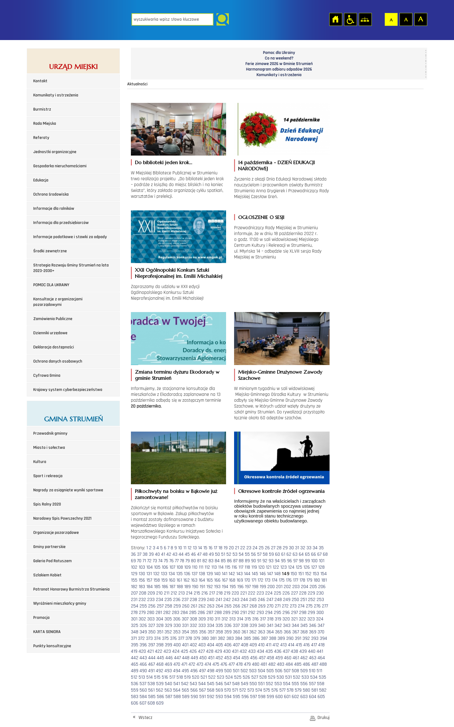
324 (319, 619)
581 (314, 690)
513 (142, 677)
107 (172, 567)
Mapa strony (365, 19)
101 (321, 561)
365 (278, 632)
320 (286, 619)
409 (253, 645)
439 (303, 651)
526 (246, 677)
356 (202, 632)
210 (159, 593)
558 (320, 683)
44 (181, 554)
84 (217, 561)
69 (133, 561)
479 (247, 664)
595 (236, 696)
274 (301, 606)
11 (184, 548)
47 (199, 554)
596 (245, 696)
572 (242, 690)
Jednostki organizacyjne (54, 152)
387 (264, 638)
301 (134, 619)
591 (202, 696)
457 (262, 658)
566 (194, 690)
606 (134, 703)
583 (134, 696)
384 (238, 638)
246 (261, 599)
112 (207, 567)
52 (228, 554)
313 (232, 619)
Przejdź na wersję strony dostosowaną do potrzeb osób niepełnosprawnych (350, 19)
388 (272, 638)
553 (278, 683)
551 (261, 683)
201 (279, 586)
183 (142, 586)
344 (295, 625)
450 (203, 658)
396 (143, 645)
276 (317, 606)
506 (278, 671)
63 (295, 554)
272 (285, 606)
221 (243, 593)
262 (202, 606)
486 (306, 664)
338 (244, 625)
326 (143, 625)
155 (134, 580)
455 (245, 658)
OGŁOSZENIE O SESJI (261, 217)
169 (240, 580)
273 (293, 606)
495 (185, 671)
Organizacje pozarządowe (56, 532)
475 (216, 664)
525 (237, 677)
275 (309, 606)
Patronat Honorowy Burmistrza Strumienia (71, 589)
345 (304, 625)
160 (172, 580)
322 (302, 619)
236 (176, 599)
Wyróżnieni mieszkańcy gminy (59, 603)
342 (278, 625)
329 (168, 625)
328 (160, 625)
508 (295, 671)
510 (312, 671)
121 (268, 567)
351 (160, 632)
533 (305, 677)
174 (275, 580)
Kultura (39, 462)
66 (313, 554)
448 (185, 658)
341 (270, 625)
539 (160, 683)
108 (179, 567)
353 (176, 632)
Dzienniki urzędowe (50, 333)
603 (304, 696)
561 (151, 690)
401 (185, 645)
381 (213, 638)
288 (218, 612)
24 (255, 548)
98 (301, 561)
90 (253, 561)
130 (142, 574)
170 (247, 580)
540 (168, 683)
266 (236, 606)
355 (194, 632)
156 (142, 580)
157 (149, 580)
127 (314, 567)
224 (269, 593)
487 (314, 664)
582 (322, 690)
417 (314, 645)
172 (260, 580)
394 (323, 638)
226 (286, 593)
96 (289, 561)
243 (235, 599)
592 (210, 696)
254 (134, 606)
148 (277, 574)
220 (235, 593)
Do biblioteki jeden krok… (163, 162)
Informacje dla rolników (53, 208)
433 (252, 651)
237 (185, 599)
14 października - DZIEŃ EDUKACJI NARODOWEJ (276, 165)
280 (150, 612)
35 (321, 548)
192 (209, 586)
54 (241, 554)
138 (202, 574)
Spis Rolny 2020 (47, 504)
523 (220, 677)
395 (134, 645)
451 (211, 658)
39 (151, 554)
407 (236, 645)
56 (253, 554)
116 (234, 567)
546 (219, 683)
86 (229, 561)
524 (229, 677)
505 (270, 671)
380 (205, 638)
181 (324, 580)
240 (210, 599)
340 (262, 625)
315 (248, 619)
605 (321, 696)
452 (219, 658)
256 (152, 606)
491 (151, 671)
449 (194, 658)
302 (142, 619)
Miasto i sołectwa (49, 447)
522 (212, 677)
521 (204, 677)
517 (172, 677)
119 (254, 567)
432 (243, 651)
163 (194, 580)
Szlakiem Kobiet (47, 575)
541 (176, 683)
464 (321, 658)
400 (177, 645)
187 (172, 586)
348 (134, 632)
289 (226, 612)
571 (235, 690)
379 (196, 638)
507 (287, 671)
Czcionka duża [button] (420, 19)
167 (225, 580)
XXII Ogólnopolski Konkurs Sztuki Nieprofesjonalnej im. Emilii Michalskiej (178, 273)
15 (205, 548)
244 (244, 599)
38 (145, 554)
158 (156, 580)
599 (270, 696)
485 (298, 664)
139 (209, 574)
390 (290, 638)
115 (227, 567)
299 (311, 612)
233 (151, 599)
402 (193, 645)
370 (321, 632)
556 (304, 683)
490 (143, 671)
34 (315, 548)
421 (150, 651)
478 (239, 664)
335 (219, 625)
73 (155, 561)
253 (320, 599)
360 (236, 632)
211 (166, 593)
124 (291, 567)
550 (253, 683)
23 (248, 548)
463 (312, 658)
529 (271, 677)
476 (224, 664)
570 (227, 690)
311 (217, 619)
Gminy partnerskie (49, 547)
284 (184, 612)
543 (193, 683)
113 (214, 567)
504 (261, 671)
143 (239, 574)
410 (261, 645)
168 (232, 580)
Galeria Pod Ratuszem (52, 561)
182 (134, 586)
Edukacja (40, 180)
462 (304, 658)
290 (235, 612)
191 (202, 586)
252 (311, 599)
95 (283, 561)
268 (253, 606)
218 (219, 593)
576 (274, 690)
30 (291, 548)
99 (307, 561)
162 (186, 580)
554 (286, 683)
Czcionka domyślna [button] (391, 19)
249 (286, 599)
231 (134, 599)
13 (195, 548)
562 (159, 690)
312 (224, 619)
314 (240, 619)
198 (255, 586)
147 (270, 574)
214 (189, 593)
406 (228, 645)
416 (306, 645)
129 (134, 574)
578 (290, 690)
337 (236, 625)
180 (317, 580)
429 (218, 651)
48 (205, 554)
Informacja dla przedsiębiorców (61, 222)
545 (210, 683)
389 (281, 638)
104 (149, 567)
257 (160, 606)
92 (264, 561)
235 (168, 599)
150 (293, 574)
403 (202, 645)
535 (322, 677)
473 (200, 664)
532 (296, 677)
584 (143, 696)
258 (168, 606)
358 (219, 632)
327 (151, 625)
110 (194, 567)
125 (299, 567)
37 (139, 554)
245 (253, 599)
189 (187, 586)
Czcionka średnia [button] (405, 19)
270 (270, 606)
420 (142, 651)
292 (251, 612)
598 (262, 696)
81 (199, 561)
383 (230, 638)
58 (265, 554)
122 (276, 567)
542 (184, 683)
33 (308, 548)
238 (193, 599)
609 (160, 703)
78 (182, 561)
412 (276, 645)
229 (311, 593)
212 (174, 593)
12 (190, 548)
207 (134, 593)
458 (270, 658)
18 (220, 548)
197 (248, 586)
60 (277, 554)
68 (325, 554)
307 (185, 619)
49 (211, 554)
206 (322, 586)
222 (251, 593)
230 (320, 593)
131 (149, 574)
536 (134, 683)
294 (269, 612)
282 (167, 612)
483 (280, 664)
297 (294, 612)
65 (307, 554)
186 (165, 586)
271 (278, 606)
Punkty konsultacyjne (52, 646)
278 (134, 612)
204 (304, 586)
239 (202, 599)
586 (160, 696)
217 (212, 593)
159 (164, 580)
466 (143, 664)
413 (283, 645)
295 (277, 612)
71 (144, 561)
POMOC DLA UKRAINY (51, 285)
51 (223, 554)
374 (157, 638)
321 (294, 619)
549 (244, 683)
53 (235, 554)
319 (278, 619)
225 (277, 593)
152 (308, 574)
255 (143, 606)
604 (312, 696)
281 (159, 612)
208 (142, 593)
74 (160, 561)
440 (311, 651)
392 (306, 638)
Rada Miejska (44, 123)
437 (286, 651)
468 (160, 664)
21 (237, 548)
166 (217, 580)
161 (179, 580)
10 (180, 548)
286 (201, 612)
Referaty (41, 137)
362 (253, 632)
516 (165, 677)
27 (273, 548)
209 (151, 593)
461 (296, 658)
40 (157, 554)
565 (185, 690)
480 (255, 664)
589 (185, 696)
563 (168, 690)
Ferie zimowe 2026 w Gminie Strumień (279, 64)
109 (187, 567)
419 (134, 651)
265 (228, 606)
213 (181, 593)
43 (174, 554)
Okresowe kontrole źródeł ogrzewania (281, 491)
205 (313, 586)
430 (227, 651)
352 (168, 632)
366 (287, 632)
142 (232, 574)
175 (282, 580)
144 (247, 574)
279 (142, 612)
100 (314, 561)
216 (204, 593)
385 (247, 638)
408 (244, 645)
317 (263, 619)
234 (159, 599)
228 (302, 593)
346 (312, 625)
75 (166, 561)
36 (133, 554)
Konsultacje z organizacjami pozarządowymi (58, 301)
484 (289, 664)
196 (240, 586)
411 (268, 645)
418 (321, 645)
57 (259, 554)
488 (323, 664)
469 (168, 664)
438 (294, 651)
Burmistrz (42, 109)
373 (149, 638)
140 (217, 574)
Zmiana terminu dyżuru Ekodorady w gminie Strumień (177, 375)
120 (261, 567)
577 (282, 690)
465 (134, 664)
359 (228, 632)
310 (210, 619)
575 (266, 690)
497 (202, 671)
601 (287, 696)
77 (177, 561)
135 (179, 574)
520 (195, 677)
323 (311, 619)
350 (152, 632)
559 (134, 690)
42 (168, 554)
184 (149, 586)
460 (287, 658)
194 (225, 586)
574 (258, 690)
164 (202, 580)
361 (244, 632)
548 (236, 683)
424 (176, 651)
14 (200, 548)
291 (243, 612)
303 (151, 619)
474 (208, 664)
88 (241, 561)
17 (215, 548)
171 (253, 580)
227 (294, 593)
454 (236, 658)
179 (309, 580)
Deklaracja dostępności (53, 347)
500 (228, 671)
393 (314, 638)
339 (253, 625)
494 (176, 671)
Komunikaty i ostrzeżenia (55, 95)
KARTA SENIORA (47, 632)
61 (283, 554)
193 (217, 586)
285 (193, 612)
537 (143, 683)
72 (149, 561)
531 (288, 677)
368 (304, 632)
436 (278, 651)
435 (269, 651)
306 (176, 619)
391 (298, 638)
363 (261, 632)
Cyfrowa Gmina (46, 375)
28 (279, 548)
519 (187, 677)
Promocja (41, 617)
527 (254, 677)
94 (277, 561)
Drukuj (324, 718)
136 (187, 574)
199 (263, 586)
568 (210, 690)
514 (149, 677)
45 (187, 554)
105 (157, 567)
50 (217, 554)
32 (302, 548)
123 (283, 567)
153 (316, 574)
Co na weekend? (279, 58)
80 (193, 561)
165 (209, 580)
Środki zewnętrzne (50, 251)
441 (320, 651)
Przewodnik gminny (50, 433)
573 (250, 690)
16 (211, 548)
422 (158, 651)
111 (201, 567)
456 (253, 658)
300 (320, 612)
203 (296, 586)
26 (267, 548)
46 (193, 554)
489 (134, 671)
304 (159, 619)
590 (194, 696)
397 (151, 645)
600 (279, 696)
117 (240, 567)
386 (256, 638)
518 (179, 677)
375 (165, 638)
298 (302, 612)
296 (286, 612)
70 (139, 561)
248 (278, 599)
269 (262, 606)
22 (242, 548)
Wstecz (145, 718)
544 (202, 683)
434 (260, 651)
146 (262, 574)
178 (302, 580)
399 (168, 645)
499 (219, 671)
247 (269, 599)
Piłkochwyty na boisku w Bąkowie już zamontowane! (176, 494)
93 (271, 561)
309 (202, 619)
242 (227, 599)
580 (306, 690)
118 (247, 567)
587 (168, 696)
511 (319, 671)
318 (270, 619)
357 (211, 632)
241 (219, 599)
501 (236, 671)
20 (231, 548)
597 (253, 696)
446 (169, 658)
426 (193, 651)
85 (223, 561)
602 (295, 696)
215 (197, 593)
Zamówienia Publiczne (52, 319)
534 (314, 677)
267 (244, 606)
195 (232, 586)
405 (219, 645)
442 (134, 658)
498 (210, 671)
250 (295, 599)
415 (299, 645)
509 (304, 671)
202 (287, 586)
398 (160, 645)
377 (181, 638)
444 (152, 658)
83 (211, 561)
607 (143, 703)
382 (221, 638)
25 (261, 548)
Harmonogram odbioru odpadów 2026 (279, 69)
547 (227, 683)
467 (151, 664)
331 (185, 625)
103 (142, 567)
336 (228, 625)
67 (319, 554)
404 (210, 645)
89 (247, 561)
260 (185, 606)
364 (270, 632)
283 (175, 612)
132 (156, 574)
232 (142, 599)
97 (295, 561)
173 (267, 580)
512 (134, 677)
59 (271, 554)
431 (235, 651)
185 (157, 586)
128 (321, 567)
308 (193, 619)
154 (323, 574)
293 (260, 612)
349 (143, 632)
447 (177, 658)
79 (187, 561)
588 (177, 696)
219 (227, 593)
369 (312, 632)
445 (160, 658)
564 (176, 690)
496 (194, 671)
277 (325, 606)
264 (219, 606)
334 (210, 625)
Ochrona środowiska (51, 194)
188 (179, 586)
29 (285, 548)
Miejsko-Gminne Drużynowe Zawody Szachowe (280, 375)
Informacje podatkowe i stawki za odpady (70, 237)
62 (288, 554)
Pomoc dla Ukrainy (279, 52)
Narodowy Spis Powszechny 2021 (62, 518)
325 (134, 625)
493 (168, 671)
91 (259, 561)
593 (219, 696)
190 (195, 586)
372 (141, 638)
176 (289, 580)
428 (209, 651)
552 (269, 683)
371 (134, 638)
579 (298, 690)
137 (194, 574)
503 (253, 671)
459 (279, 658)
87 (235, 561)
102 (134, 567)
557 (312, 683)
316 (255, 619)
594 (228, 696)
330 (177, 625)
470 (176, 664)
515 (157, 677)
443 (143, 658)
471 (184, 664)
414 (291, 645)
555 (295, 683)
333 (202, 625)
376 (173, 638)
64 (301, 554)
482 (272, 664)
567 (202, 690)
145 (255, 574)
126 (306, 567)
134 (171, 574)
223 (260, 593)
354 (185, 632)
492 (159, 671)
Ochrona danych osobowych (57, 361)
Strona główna (335, 19)
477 (232, 664)
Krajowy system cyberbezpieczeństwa (67, 389)
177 (295, 580)
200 (271, 586)
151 (301, 574)
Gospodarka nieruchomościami (60, 166)
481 (264, 664)
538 (151, 683)
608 (151, 703)
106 (165, 567)
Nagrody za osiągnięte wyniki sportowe (68, 490)
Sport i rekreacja (48, 476)
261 (194, 606)
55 (247, 554)
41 (163, 554)
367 (295, 632)
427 (201, 651)
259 (177, 606)
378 (188, 638)
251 (303, 599)
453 (228, 658)
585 (152, 696)
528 (263, 677)
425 (184, 651)
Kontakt (40, 81)
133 (164, 574)
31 (297, 548)
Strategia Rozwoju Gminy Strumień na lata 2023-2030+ (71, 268)
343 (286, 625)
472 (191, 664)
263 (210, 606)
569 (219, 690)
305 (168, 619)
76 (171, 561)
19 (226, 548)
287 (209, 612)
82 (204, 561)
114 (221, 567)
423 (167, 651)
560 (143, 690)
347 (321, 625)
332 (193, 625)
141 (224, 574)
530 (280, 677)
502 (244, 671)
